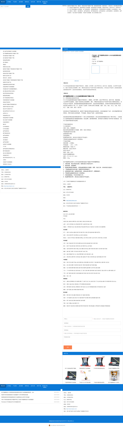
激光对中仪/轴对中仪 (7, 108)
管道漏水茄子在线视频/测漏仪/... (10, 89)
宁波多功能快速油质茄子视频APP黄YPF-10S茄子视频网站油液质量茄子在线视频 (100, 382)
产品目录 (72, 51)
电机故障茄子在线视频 (8, 117)
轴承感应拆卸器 (6, 71)
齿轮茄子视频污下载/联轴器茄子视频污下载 (13, 80)
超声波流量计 (6, 142)
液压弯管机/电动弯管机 (8, 93)
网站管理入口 (71, 421)
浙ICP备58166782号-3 (62, 421)
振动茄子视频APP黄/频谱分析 (10, 104)
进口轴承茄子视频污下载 (8, 58)
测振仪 (4, 64)
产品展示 (15, 1)
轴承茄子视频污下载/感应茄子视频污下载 (12, 69)
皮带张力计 (5, 113)
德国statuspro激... (7, 66)
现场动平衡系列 (6, 102)
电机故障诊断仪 (6, 60)
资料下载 (39, 1)
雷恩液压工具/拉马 (7, 164)
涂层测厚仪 (5, 137)
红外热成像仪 (6, 128)
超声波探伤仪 (6, 131)
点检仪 (4, 159)
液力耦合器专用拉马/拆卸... (9, 91)
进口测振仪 (5, 62)
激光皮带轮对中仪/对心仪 (9, 111)
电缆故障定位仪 (6, 115)
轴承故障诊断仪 (6, 95)
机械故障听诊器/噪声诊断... (9, 84)
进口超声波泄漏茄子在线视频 (9, 51)
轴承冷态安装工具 (7, 75)
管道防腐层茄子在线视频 (8, 100)
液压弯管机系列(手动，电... (9, 157)
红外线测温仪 (6, 126)
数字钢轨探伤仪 (6, 133)
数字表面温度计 (6, 151)
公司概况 (9, 1)
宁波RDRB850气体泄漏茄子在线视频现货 (71, 382)
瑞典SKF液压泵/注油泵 (8, 106)
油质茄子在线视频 (7, 144)
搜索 (28, 6)
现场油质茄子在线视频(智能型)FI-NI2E (85, 368)
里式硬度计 (5, 139)
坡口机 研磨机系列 (7, 153)
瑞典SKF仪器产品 (7, 82)
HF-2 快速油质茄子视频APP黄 (71, 368)
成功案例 (21, 1)
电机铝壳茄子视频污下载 (8, 73)
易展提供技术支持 (53, 421)
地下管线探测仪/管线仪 (8, 97)
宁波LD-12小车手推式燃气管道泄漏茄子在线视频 (85, 382)
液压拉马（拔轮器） (7, 77)
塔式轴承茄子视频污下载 (8, 55)
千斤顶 (4, 146)
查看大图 (76, 81)
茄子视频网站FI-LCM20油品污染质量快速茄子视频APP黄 (114, 382)
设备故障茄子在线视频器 (8, 86)
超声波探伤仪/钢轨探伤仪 (9, 148)
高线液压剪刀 (6, 155)
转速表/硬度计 (6, 122)
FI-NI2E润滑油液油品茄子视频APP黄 (100, 368)
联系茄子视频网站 (44, 2)
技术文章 (33, 1)
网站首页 (3, 1)
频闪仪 (4, 124)
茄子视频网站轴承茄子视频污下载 (10, 53)
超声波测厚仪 (6, 135)
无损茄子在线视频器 (7, 162)
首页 (68, 51)
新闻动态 (27, 1)
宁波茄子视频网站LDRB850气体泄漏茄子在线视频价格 (114, 368)
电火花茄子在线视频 (7, 120)
